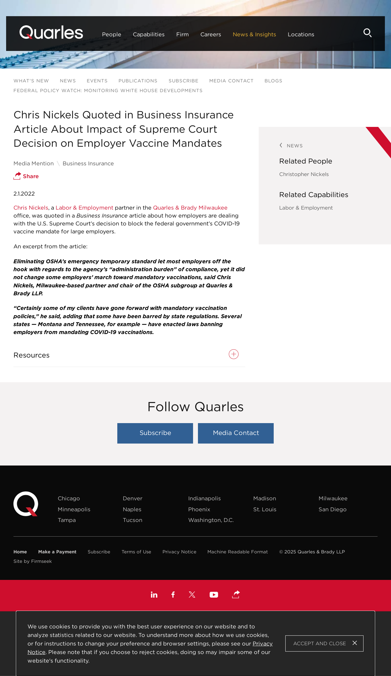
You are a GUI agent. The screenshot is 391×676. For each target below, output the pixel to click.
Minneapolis (74, 509)
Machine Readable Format (237, 552)
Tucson (132, 519)
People (111, 34)
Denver (132, 498)
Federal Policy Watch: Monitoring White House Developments (108, 90)
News (68, 81)
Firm (182, 34)
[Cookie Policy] (195, 643)
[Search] (368, 32)
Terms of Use (136, 552)
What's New (31, 81)
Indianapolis (204, 498)
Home (20, 552)
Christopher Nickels (304, 174)
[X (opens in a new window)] (192, 595)
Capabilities (149, 34)
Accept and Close (319, 643)
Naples (132, 509)
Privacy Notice (179, 552)
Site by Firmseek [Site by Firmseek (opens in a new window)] (32, 561)
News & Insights (254, 34)
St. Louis (264, 509)
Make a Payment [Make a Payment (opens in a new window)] (57, 552)
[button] (236, 595)
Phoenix (199, 509)
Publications (138, 81)
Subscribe (184, 81)
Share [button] (26, 176)
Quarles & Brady (175, 207)
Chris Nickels (30, 207)
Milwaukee (213, 207)
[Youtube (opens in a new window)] (213, 596)
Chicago (69, 498)
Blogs (274, 81)
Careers (210, 34)
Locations (301, 34)
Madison (264, 498)
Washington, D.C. (211, 519)
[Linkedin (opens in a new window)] (154, 595)
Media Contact (231, 81)
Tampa (67, 519)
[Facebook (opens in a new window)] (173, 595)
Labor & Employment (84, 207)
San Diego (333, 509)
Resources (31, 355)
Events (97, 81)
